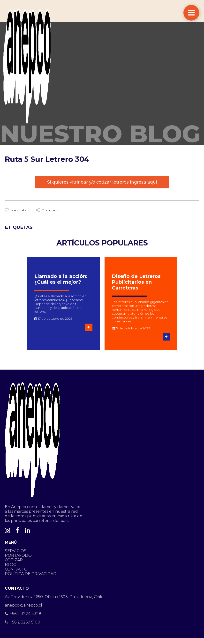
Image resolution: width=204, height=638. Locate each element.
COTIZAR (14, 560)
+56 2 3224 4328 (23, 613)
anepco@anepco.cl (23, 605)
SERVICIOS (15, 551)
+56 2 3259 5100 (22, 622)
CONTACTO (16, 569)
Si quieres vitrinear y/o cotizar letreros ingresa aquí (102, 182)
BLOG (10, 564)
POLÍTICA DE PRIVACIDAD (30, 573)
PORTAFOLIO (18, 555)
